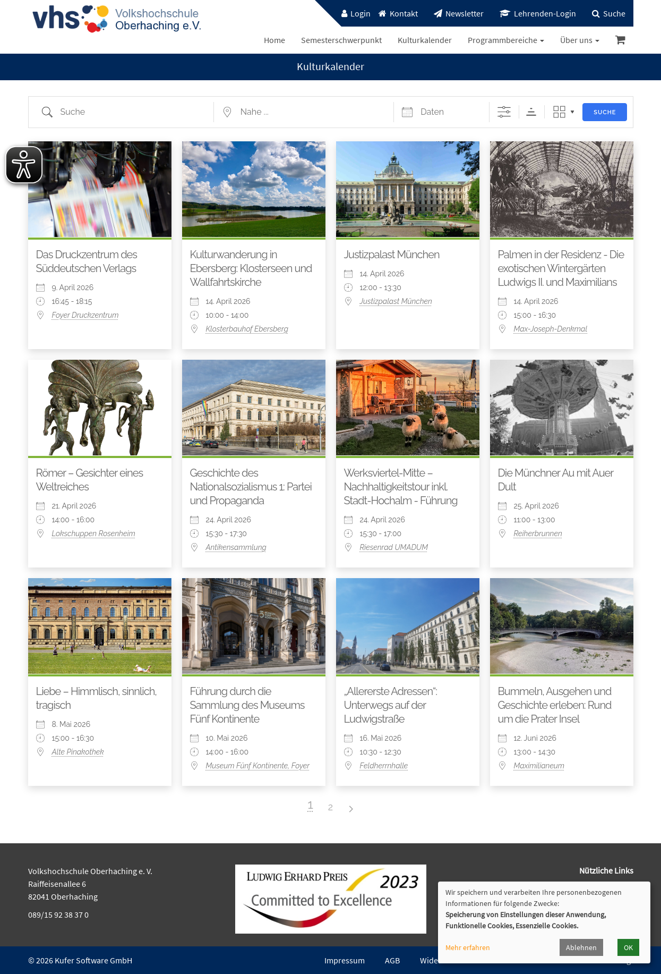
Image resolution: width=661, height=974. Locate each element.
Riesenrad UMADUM (394, 547)
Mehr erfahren (467, 947)
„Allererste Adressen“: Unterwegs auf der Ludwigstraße (390, 705)
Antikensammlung (236, 547)
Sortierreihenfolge (531, 111)
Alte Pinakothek (78, 752)
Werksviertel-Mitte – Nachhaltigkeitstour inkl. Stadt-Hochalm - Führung (401, 487)
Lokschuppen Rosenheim (93, 533)
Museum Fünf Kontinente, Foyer (258, 765)
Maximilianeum (539, 765)
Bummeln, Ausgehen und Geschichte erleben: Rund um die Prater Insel (555, 705)
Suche (605, 112)
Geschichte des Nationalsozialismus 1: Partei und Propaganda (251, 487)
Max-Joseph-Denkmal (551, 329)
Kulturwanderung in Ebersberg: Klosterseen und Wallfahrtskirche (251, 268)
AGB (392, 960)
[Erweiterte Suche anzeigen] (504, 111)
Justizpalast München (392, 254)
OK (628, 947)
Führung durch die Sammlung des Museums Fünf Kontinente (247, 705)
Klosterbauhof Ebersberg (247, 329)
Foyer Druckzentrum (85, 315)
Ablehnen (581, 947)
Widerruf (436, 960)
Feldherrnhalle (384, 765)
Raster (559, 111)
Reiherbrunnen (538, 533)
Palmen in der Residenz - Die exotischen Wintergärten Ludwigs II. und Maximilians (561, 268)
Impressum (344, 960)
